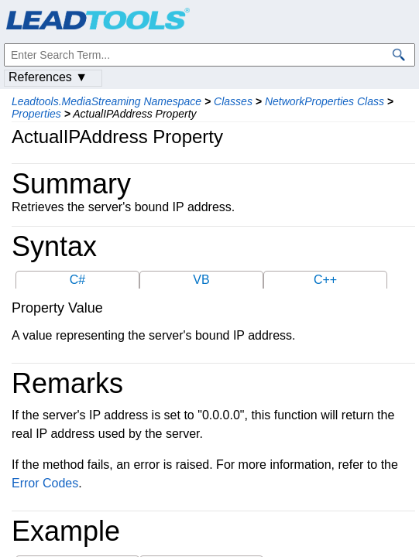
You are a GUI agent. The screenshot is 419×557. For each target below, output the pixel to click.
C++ (325, 279)
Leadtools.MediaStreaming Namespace (106, 101)
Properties (36, 114)
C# (77, 279)
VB (201, 279)
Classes (233, 101)
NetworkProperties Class (324, 101)
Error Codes (45, 483)
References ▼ (48, 77)
